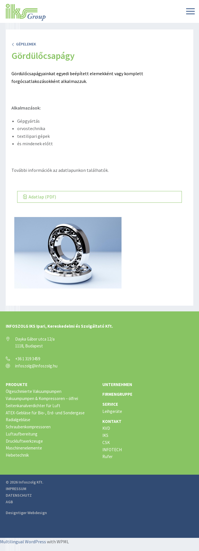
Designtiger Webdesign (26, 512)
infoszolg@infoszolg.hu (36, 366)
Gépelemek (23, 44)
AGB (9, 501)
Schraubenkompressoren (28, 426)
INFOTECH (112, 449)
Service (110, 404)
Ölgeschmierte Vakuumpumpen (33, 391)
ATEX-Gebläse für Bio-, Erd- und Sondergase (45, 412)
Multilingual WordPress (23, 541)
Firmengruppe (117, 394)
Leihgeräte (112, 411)
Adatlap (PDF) (39, 197)
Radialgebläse (18, 419)
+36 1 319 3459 (27, 358)
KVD (106, 428)
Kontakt (112, 421)
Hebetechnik (17, 455)
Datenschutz (19, 495)
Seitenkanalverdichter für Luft (33, 405)
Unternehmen (117, 384)
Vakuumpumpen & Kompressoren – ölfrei (42, 398)
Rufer (107, 456)
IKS (105, 435)
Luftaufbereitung (21, 434)
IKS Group (26, 12)
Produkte (16, 384)
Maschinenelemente (24, 448)
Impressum (16, 488)
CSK (106, 442)
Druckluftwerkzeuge (24, 441)
